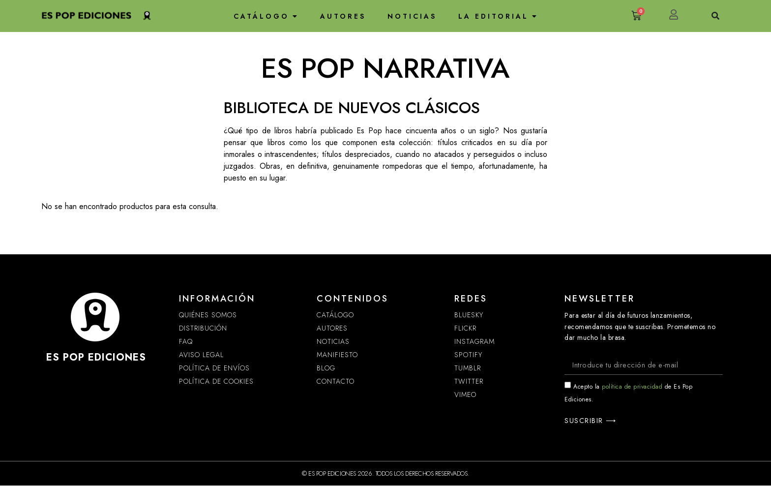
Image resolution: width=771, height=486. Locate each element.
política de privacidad (632, 387)
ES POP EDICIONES (96, 357)
